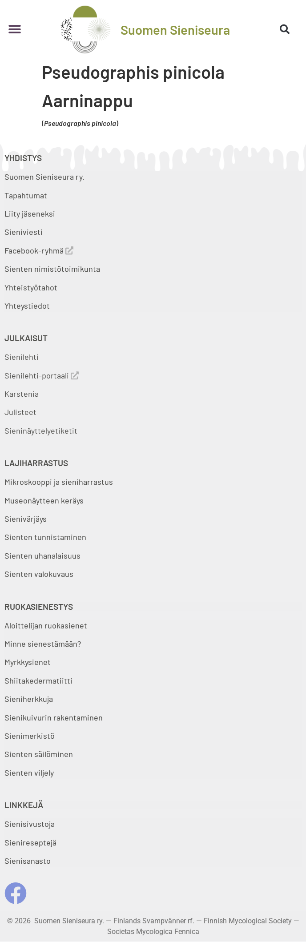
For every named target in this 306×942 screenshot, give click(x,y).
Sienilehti (21, 357)
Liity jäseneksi (29, 213)
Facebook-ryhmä (38, 250)
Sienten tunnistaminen (45, 537)
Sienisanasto (27, 861)
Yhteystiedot (27, 305)
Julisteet (20, 412)
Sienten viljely (29, 772)
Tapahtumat (25, 195)
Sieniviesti (24, 232)
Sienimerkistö (29, 736)
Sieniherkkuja (28, 699)
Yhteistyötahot (30, 287)
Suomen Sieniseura (175, 29)
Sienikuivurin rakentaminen (53, 717)
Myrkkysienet (27, 662)
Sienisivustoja (29, 824)
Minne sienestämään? (42, 643)
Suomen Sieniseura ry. (44, 176)
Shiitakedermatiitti (38, 680)
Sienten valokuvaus (38, 574)
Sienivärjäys (25, 518)
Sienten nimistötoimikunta (52, 269)
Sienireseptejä (30, 842)
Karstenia (21, 394)
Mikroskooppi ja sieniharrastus (58, 482)
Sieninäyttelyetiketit (40, 430)
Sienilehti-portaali (41, 375)
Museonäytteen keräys (44, 500)
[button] (14, 30)
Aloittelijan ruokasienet (45, 625)
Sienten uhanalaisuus (42, 555)
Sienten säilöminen (38, 754)
